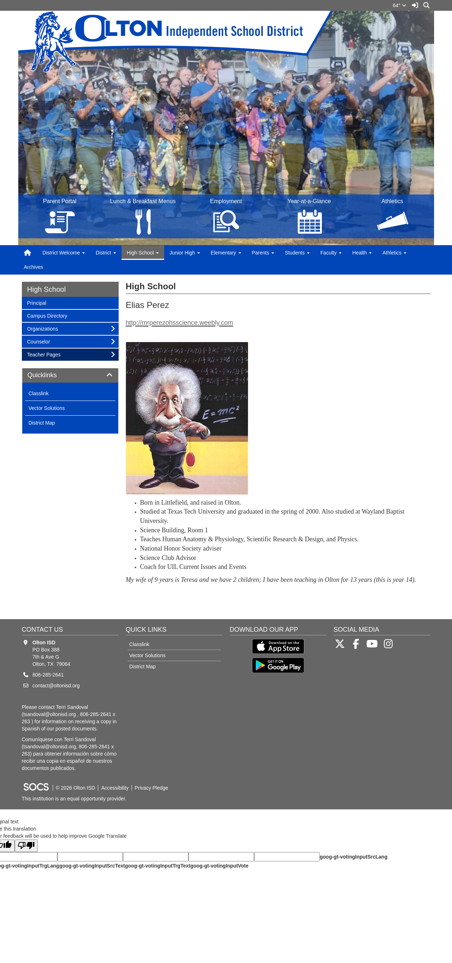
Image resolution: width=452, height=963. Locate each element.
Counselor (38, 341)
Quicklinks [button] (50, 375)
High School (46, 289)
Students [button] (297, 253)
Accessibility (114, 788)
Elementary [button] (226, 253)
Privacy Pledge (151, 788)
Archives (33, 267)
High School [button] (143, 253)
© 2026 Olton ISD (75, 788)
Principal (37, 302)
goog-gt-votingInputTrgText (157, 866)
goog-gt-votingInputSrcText (92, 866)
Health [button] (362, 253)
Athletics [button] (394, 253)
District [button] (106, 253)
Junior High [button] (185, 253)
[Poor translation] (26, 846)
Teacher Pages (44, 354)
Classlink (39, 393)
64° (399, 5)
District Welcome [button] (63, 253)
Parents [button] (263, 253)
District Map (42, 423)
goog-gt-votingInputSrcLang (353, 857)
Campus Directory (47, 315)
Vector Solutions (47, 408)
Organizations (42, 328)
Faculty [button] (331, 253)
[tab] (70, 375)
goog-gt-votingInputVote (219, 866)
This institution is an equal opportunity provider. (74, 798)
